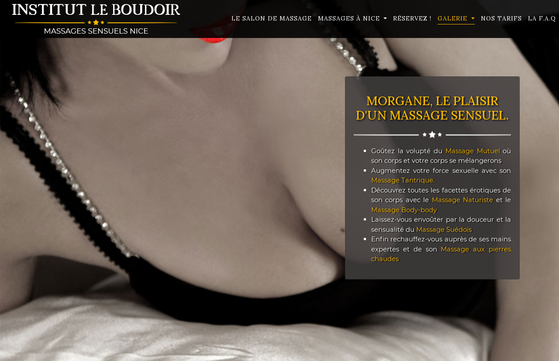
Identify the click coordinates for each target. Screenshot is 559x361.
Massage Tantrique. (403, 180)
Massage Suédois (444, 229)
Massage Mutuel (472, 151)
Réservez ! (412, 18)
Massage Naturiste (462, 200)
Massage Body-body (404, 210)
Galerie (453, 18)
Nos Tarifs (501, 18)
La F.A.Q (542, 18)
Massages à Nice (350, 18)
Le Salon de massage (271, 18)
